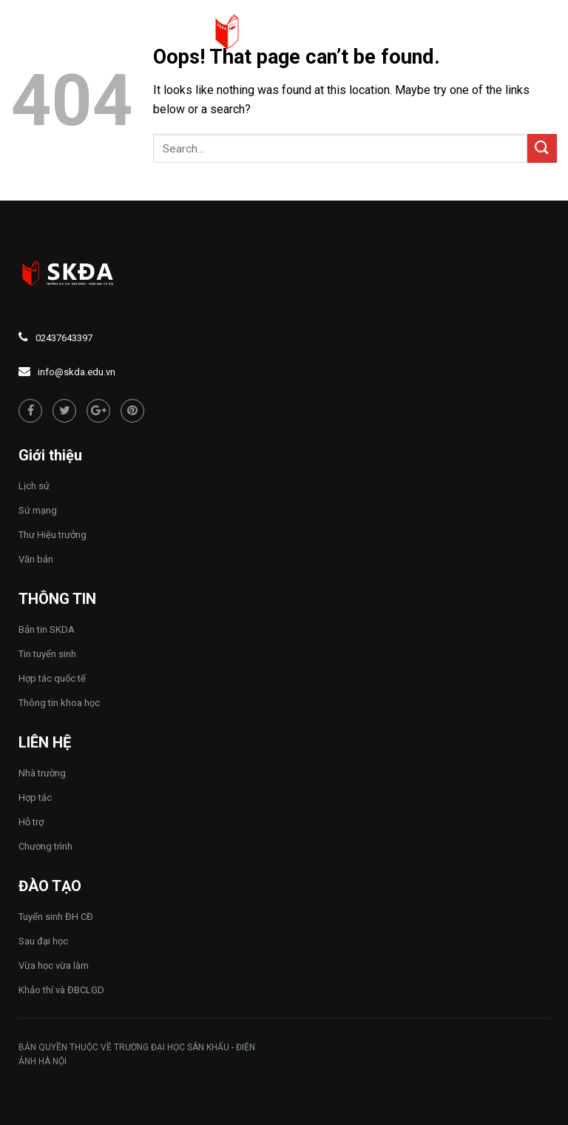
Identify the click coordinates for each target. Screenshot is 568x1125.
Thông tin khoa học (59, 702)
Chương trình (45, 846)
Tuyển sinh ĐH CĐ (55, 916)
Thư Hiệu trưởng (52, 534)
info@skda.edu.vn (76, 371)
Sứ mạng (37, 510)
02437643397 (64, 337)
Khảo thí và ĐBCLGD (61, 989)
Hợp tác (35, 797)
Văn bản (35, 559)
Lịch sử (34, 485)
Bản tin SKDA (46, 629)
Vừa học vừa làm (53, 965)
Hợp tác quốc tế (52, 678)
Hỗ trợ (31, 821)
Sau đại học (43, 941)
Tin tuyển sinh (47, 653)
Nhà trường (42, 773)
